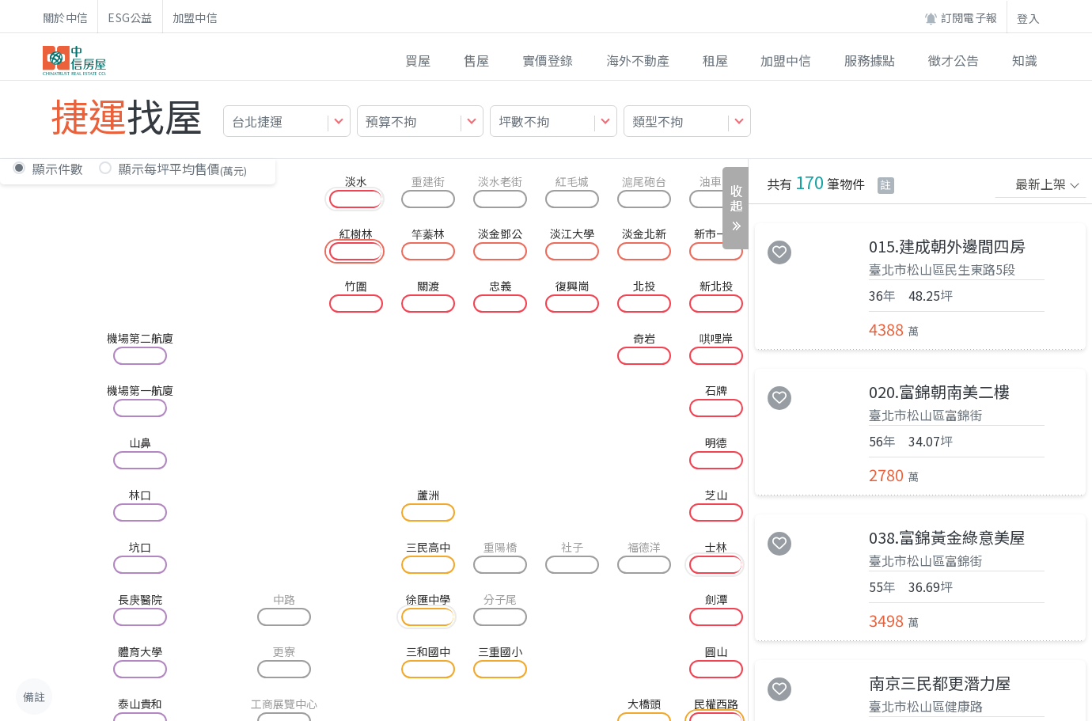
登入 (1028, 18)
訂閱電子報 (960, 17)
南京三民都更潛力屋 (940, 683)
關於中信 (65, 17)
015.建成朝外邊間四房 (947, 246)
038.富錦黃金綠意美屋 (947, 537)
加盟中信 (195, 17)
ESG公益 (130, 17)
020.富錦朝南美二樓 (939, 391)
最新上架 (1040, 183)
